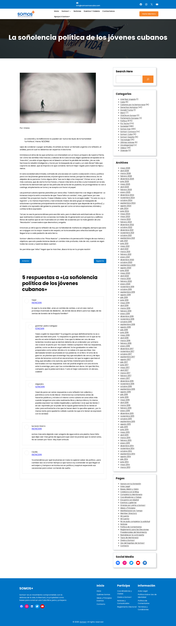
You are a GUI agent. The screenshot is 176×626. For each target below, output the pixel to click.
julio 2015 (124, 427)
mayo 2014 (125, 464)
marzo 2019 (125, 308)
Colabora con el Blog (129, 492)
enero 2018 (125, 346)
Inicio (99, 591)
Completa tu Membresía (131, 494)
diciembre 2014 (127, 445)
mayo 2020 (125, 273)
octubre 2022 (126, 227)
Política (123, 121)
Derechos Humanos (129, 107)
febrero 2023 (126, 222)
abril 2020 (124, 276)
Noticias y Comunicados (123, 602)
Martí (122, 112)
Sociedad (124, 126)
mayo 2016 (125, 400)
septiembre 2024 (128, 203)
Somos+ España (127, 137)
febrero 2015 (125, 440)
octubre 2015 (126, 418)
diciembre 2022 (127, 224)
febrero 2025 (126, 189)
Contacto (124, 545)
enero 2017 (125, 378)
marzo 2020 (125, 278)
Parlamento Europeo (129, 118)
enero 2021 (125, 257)
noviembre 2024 (127, 197)
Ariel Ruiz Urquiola (128, 99)
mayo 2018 (125, 335)
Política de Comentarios (131, 527)
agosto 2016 (125, 392)
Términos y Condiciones (143, 608)
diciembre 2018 (127, 316)
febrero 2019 (125, 311)
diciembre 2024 (127, 195)
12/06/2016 (40, 386)
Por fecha (124, 123)
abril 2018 (124, 338)
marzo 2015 (125, 437)
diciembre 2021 (126, 230)
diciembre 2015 (127, 413)
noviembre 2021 (127, 232)
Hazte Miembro (149, 14)
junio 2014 (124, 462)
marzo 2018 (125, 340)
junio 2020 (124, 270)
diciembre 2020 (127, 259)
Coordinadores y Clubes (130, 497)
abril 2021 (124, 249)
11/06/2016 (39, 328)
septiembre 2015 (127, 421)
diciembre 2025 (127, 179)
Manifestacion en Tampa (131, 510)
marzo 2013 (125, 467)
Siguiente (100, 261)
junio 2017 (124, 365)
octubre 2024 (126, 200)
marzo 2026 (125, 173)
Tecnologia (125, 139)
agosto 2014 (125, 456)
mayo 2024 (125, 214)
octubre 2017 (126, 354)
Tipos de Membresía (129, 537)
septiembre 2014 (127, 454)
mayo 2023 (125, 216)
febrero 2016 (125, 408)
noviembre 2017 (127, 351)
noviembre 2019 (127, 286)
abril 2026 (124, 170)
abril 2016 (124, 402)
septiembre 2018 (127, 324)
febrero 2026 (126, 176)
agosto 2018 (125, 327)
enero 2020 (125, 284)
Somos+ (26, 588)
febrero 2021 (125, 254)
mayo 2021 (125, 246)
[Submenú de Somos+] (70, 11)
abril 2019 (124, 305)
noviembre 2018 (127, 319)
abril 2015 (124, 435)
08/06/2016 (37, 428)
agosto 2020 (125, 267)
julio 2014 (124, 459)
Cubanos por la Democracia (132, 104)
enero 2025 (125, 192)
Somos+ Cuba (126, 134)
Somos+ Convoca (128, 131)
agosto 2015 (125, 424)
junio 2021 (124, 243)
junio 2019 (124, 300)
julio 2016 (124, 394)
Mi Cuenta (124, 518)
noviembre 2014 (127, 448)
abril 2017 (124, 370)
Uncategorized (126, 145)
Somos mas (125, 129)
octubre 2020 (126, 262)
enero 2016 (125, 410)
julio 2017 (124, 362)
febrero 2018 (125, 343)
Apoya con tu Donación (130, 483)
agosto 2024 (125, 205)
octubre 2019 (126, 289)
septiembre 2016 (127, 389)
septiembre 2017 (127, 356)
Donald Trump (126, 110)
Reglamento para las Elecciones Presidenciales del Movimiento (134, 531)
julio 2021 (124, 241)
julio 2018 (124, 330)
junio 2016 (124, 397)
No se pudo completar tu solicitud (135, 521)
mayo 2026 (125, 168)
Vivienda (124, 150)
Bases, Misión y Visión (129, 489)
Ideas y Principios (127, 508)
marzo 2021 (125, 251)
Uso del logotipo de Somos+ (132, 543)
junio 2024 (124, 211)
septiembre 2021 (127, 238)
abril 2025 (124, 187)
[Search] (147, 79)
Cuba (122, 102)
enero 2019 (125, 313)
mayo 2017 (125, 367)
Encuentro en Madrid (129, 500)
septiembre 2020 (127, 265)
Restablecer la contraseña (132, 535)
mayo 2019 (125, 303)
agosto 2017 (125, 359)
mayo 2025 (125, 184)
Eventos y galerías (128, 502)
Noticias (123, 524)
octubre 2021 (126, 235)
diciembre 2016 (127, 381)
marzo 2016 (125, 405)
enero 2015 (125, 443)
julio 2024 (124, 208)
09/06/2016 (37, 302)
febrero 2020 (126, 281)
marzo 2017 (125, 373)
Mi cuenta (124, 516)
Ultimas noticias (127, 142)
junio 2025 (124, 181)
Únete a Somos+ (127, 540)
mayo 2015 (125, 432)
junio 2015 (124, 429)
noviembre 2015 (127, 416)
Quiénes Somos (103, 594)
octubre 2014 (126, 451)
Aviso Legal (125, 486)
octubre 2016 (126, 386)
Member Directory (128, 513)
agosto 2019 (125, 294)
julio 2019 (124, 297)
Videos (123, 148)
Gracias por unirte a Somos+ (132, 505)
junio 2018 (124, 332)
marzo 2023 (125, 219)
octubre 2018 (126, 321)
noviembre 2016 (127, 383)
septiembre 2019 (127, 292)
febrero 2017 (125, 375)
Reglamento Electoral (126, 607)
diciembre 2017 (127, 348)
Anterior (25, 261)
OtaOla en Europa (128, 115)
